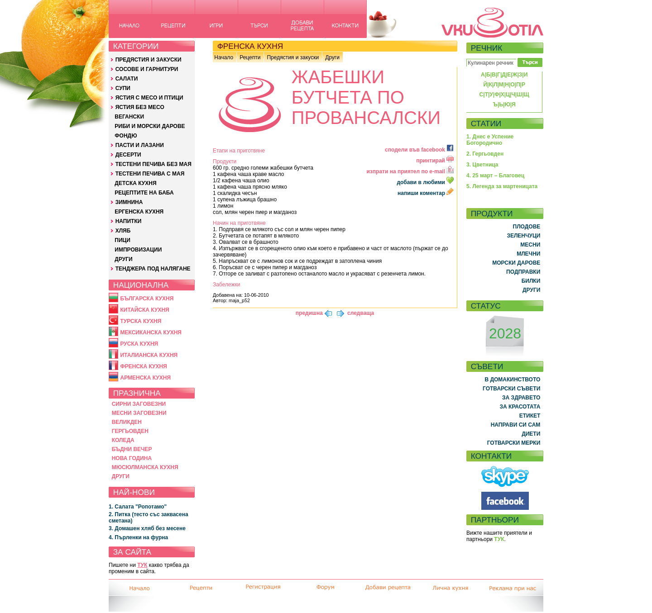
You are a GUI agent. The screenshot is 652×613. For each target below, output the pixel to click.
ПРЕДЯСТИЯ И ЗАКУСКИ (148, 60)
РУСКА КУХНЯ (139, 344)
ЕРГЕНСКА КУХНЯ (139, 212)
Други (332, 57)
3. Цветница (482, 165)
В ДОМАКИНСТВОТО (512, 379)
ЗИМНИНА (129, 202)
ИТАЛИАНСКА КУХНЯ (148, 355)
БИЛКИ (531, 281)
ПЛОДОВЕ (527, 226)
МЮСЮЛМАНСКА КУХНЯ (145, 467)
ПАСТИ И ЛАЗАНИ (139, 145)
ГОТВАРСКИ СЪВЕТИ (511, 388)
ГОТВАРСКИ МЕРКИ (514, 443)
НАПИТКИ (128, 221)
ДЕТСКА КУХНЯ (135, 183)
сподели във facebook (419, 150)
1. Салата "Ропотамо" (138, 507)
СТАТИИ (486, 123)
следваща (360, 313)
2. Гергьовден (484, 154)
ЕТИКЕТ (530, 416)
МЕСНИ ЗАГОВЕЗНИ (139, 413)
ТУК (142, 565)
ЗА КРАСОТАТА (520, 407)
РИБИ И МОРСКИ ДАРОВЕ (150, 126)
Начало (223, 57)
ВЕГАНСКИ (129, 117)
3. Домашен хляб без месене (147, 528)
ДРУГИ (123, 259)
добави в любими (426, 182)
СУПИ (122, 88)
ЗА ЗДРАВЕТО (521, 397)
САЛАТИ (126, 79)
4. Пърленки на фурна (138, 537)
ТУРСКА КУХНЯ (140, 321)
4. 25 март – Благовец (495, 175)
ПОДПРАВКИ (523, 272)
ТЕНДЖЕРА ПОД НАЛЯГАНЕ (153, 269)
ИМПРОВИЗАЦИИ (138, 250)
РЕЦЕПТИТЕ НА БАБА (144, 193)
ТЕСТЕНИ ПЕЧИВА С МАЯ (150, 174)
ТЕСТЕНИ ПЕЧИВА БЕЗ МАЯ (153, 164)
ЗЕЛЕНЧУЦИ (523, 236)
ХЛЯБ (123, 231)
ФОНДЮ (126, 136)
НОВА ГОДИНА (132, 458)
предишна (309, 313)
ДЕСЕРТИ (128, 155)
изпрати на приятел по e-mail (410, 171)
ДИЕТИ (531, 434)
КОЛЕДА (123, 440)
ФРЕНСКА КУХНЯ (143, 366)
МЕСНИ (530, 245)
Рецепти (250, 57)
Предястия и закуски (293, 57)
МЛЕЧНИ (528, 254)
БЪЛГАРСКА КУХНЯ (146, 298)
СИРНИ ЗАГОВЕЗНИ (139, 404)
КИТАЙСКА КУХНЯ (144, 310)
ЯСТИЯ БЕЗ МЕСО (139, 107)
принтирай (435, 160)
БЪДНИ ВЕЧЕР (132, 449)
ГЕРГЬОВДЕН (130, 431)
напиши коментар (426, 193)
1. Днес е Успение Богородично (489, 139)
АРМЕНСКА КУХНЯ (145, 378)
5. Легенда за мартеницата (501, 186)
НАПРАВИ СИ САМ (516, 425)
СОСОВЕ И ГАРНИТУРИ (146, 69)
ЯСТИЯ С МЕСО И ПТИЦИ (149, 98)
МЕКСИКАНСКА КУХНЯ (151, 332)
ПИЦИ (122, 240)
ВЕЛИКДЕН (127, 422)
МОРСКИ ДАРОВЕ (516, 263)
